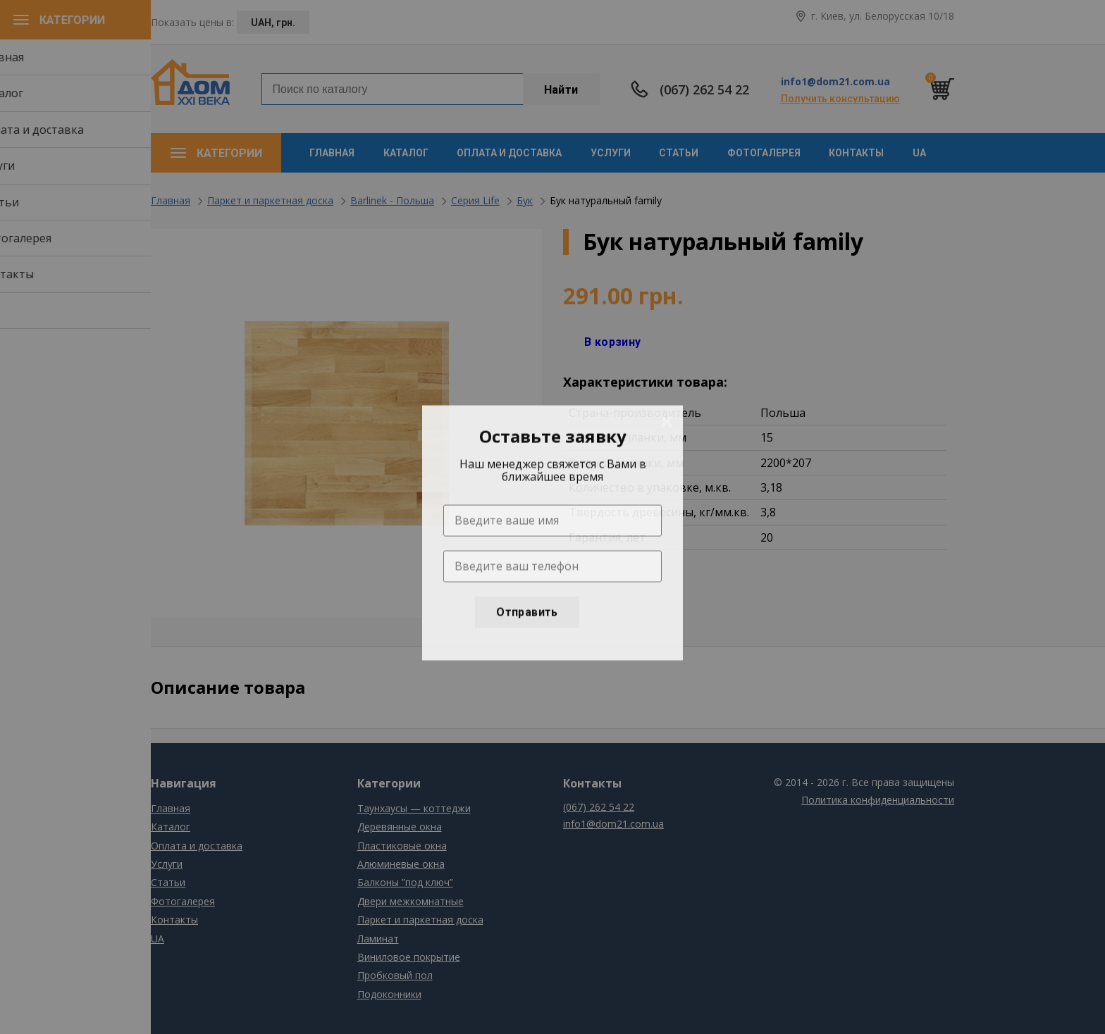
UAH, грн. (273, 22)
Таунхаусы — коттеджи (414, 808)
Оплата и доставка (509, 152)
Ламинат (378, 938)
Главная (331, 152)
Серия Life (475, 200)
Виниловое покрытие (408, 957)
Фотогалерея (764, 152)
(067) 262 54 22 (704, 89)
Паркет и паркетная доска (270, 200)
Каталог (405, 152)
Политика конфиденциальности (877, 799)
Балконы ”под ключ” (405, 882)
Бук (525, 200)
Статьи (678, 152)
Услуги (611, 152)
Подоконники (389, 994)
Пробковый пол (395, 975)
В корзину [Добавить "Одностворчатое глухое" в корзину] (612, 342)
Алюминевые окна (401, 864)
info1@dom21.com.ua (835, 81)
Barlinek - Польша (392, 200)
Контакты (856, 152)
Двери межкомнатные (410, 901)
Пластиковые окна (402, 845)
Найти (561, 89)
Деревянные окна (399, 826)
